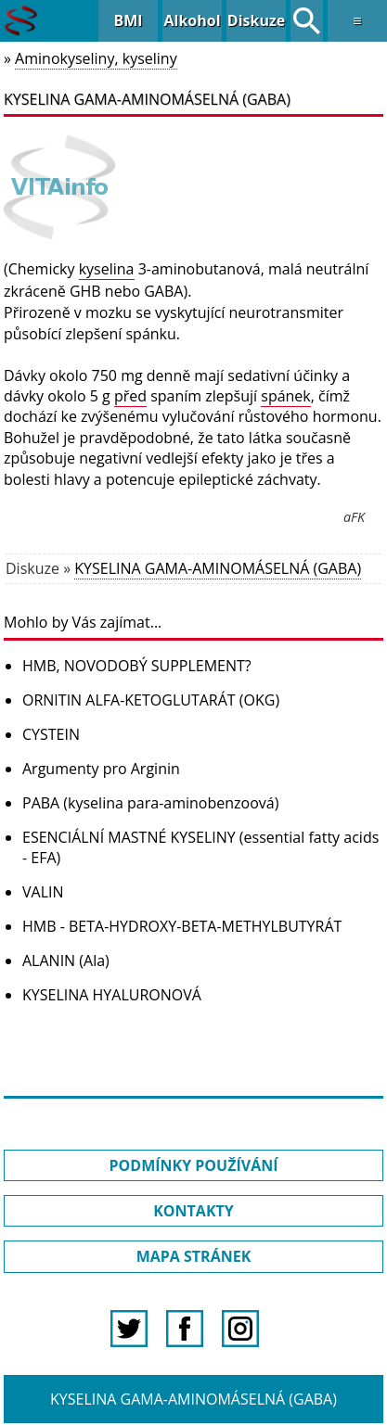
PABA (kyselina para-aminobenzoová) (150, 803)
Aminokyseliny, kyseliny (96, 58)
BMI (127, 20)
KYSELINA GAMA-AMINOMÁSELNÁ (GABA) (217, 568)
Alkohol (191, 20)
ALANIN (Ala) (66, 960)
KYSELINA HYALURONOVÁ (111, 995)
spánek (286, 396)
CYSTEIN (51, 734)
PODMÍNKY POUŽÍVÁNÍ (194, 1165)
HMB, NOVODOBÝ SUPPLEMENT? (137, 665)
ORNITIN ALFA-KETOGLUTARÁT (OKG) (150, 700)
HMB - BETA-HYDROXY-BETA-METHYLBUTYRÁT (182, 926)
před (130, 396)
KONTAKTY (193, 1211)
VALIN (43, 892)
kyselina (107, 269)
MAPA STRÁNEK (194, 1256)
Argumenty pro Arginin (101, 768)
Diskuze (256, 20)
